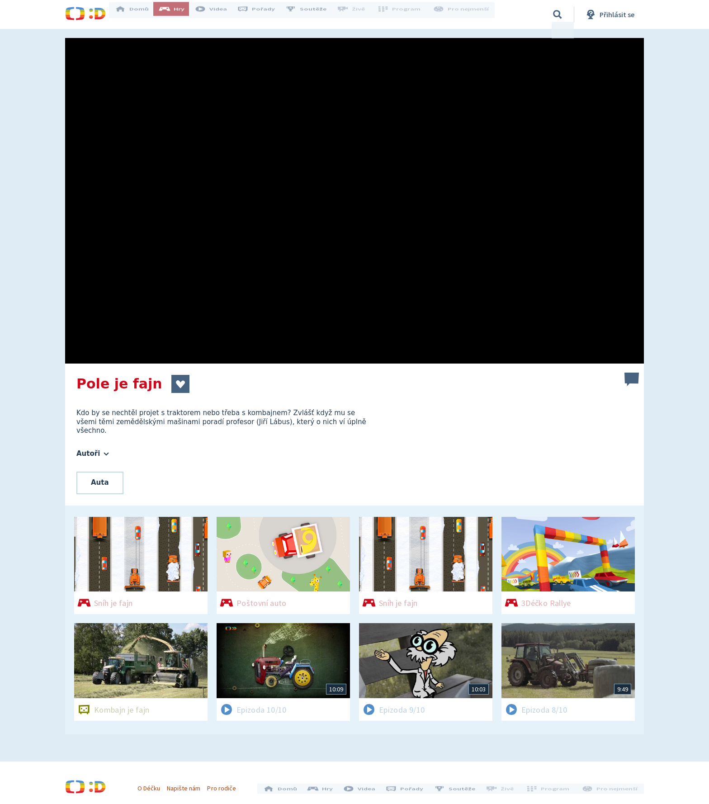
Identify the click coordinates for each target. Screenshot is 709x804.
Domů (138, 14)
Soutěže (312, 14)
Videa (217, 14)
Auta (100, 482)
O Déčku (152, 785)
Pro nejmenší (462, 14)
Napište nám (186, 785)
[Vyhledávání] (557, 14)
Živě (356, 14)
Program (402, 14)
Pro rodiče (225, 785)
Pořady (262, 14)
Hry (178, 14)
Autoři (92, 453)
